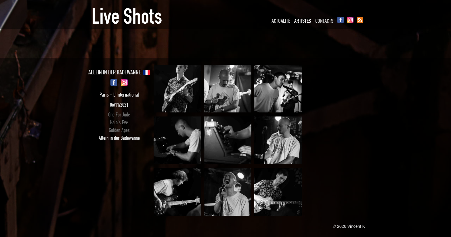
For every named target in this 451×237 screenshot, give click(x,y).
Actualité (281, 20)
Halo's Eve (119, 122)
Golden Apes (119, 130)
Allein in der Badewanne (119, 138)
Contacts (324, 20)
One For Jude (119, 114)
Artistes (302, 20)
